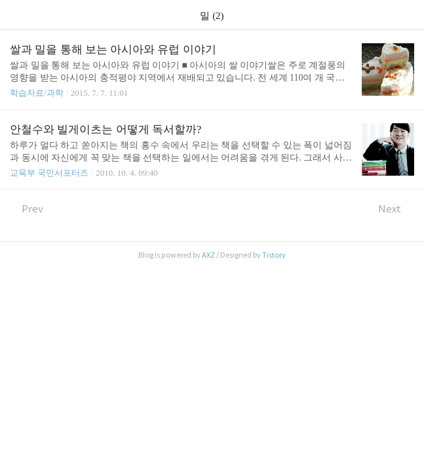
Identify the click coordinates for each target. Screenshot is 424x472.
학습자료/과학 (37, 93)
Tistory (274, 255)
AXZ (208, 255)
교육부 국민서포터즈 (49, 173)
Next (396, 209)
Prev (26, 209)
